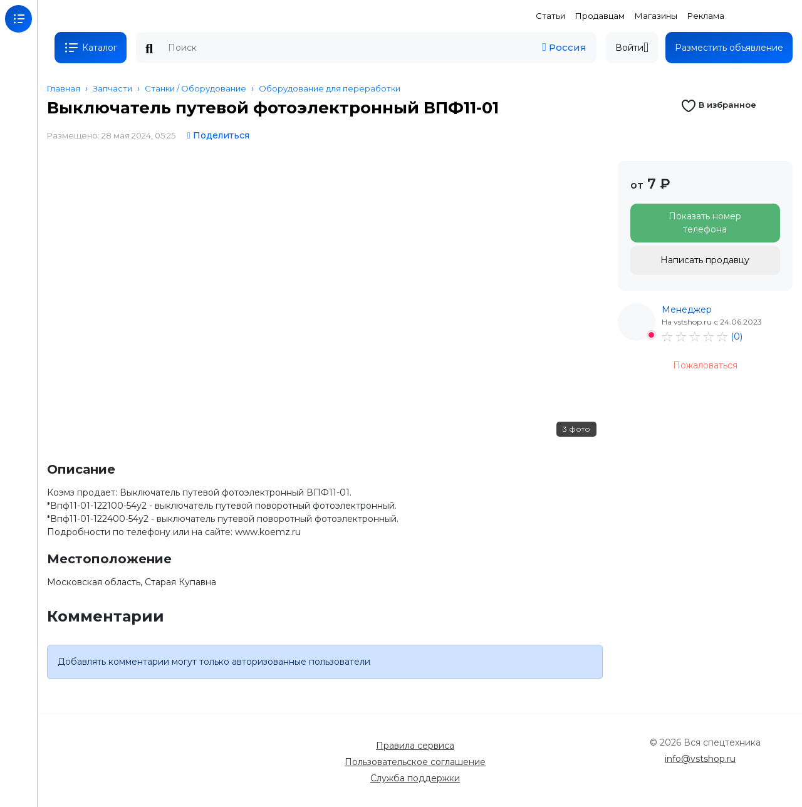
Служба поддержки (415, 778)
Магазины (656, 16)
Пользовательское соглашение (415, 762)
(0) (736, 336)
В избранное (718, 105)
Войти (631, 48)
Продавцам (600, 16)
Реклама (705, 16)
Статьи (550, 16)
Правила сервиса (415, 745)
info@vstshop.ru (700, 758)
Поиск (149, 49)
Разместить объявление (729, 47)
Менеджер (687, 309)
